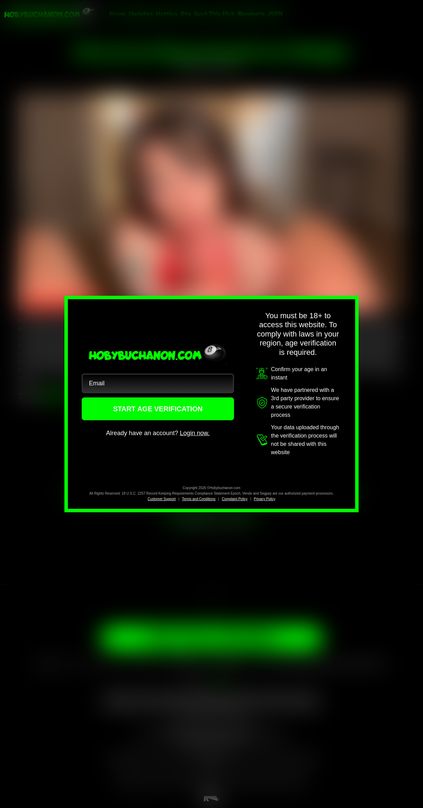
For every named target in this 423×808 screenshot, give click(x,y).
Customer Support (161, 499)
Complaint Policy (235, 499)
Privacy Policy (264, 499)
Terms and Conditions (199, 499)
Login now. (194, 433)
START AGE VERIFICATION (158, 409)
